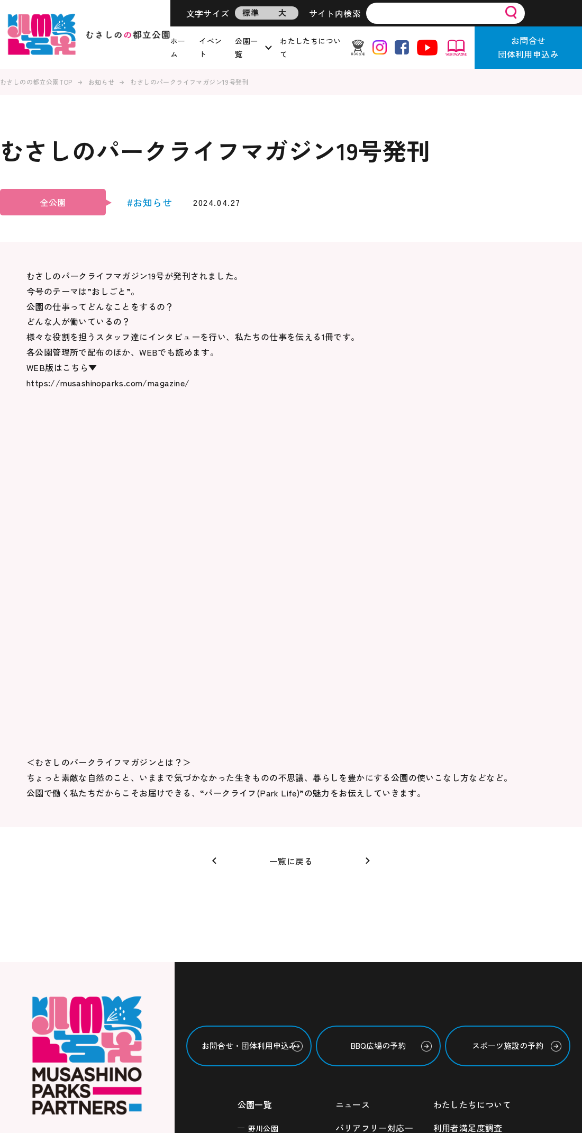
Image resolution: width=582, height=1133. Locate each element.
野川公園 (263, 815)
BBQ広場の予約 (378, 732)
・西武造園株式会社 (66, 899)
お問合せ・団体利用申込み (249, 732)
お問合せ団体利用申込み (528, 47)
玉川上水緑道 (271, 905)
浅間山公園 (267, 851)
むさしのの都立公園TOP (36, 81)
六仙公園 (263, 887)
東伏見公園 (267, 923)
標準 (250, 12)
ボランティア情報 (370, 874)
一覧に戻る (291, 547)
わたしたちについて (310, 47)
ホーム (178, 47)
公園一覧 (246, 47)
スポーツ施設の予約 (507, 732)
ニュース (352, 791)
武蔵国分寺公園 (275, 869)
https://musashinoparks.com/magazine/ (107, 382)
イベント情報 (361, 851)
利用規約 (450, 838)
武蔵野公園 (267, 833)
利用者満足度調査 (468, 815)
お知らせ (101, 81)
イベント (210, 47)
